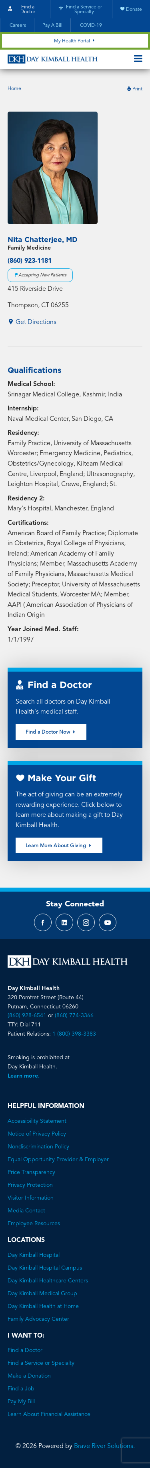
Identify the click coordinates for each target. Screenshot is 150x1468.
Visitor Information (31, 1198)
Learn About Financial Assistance (49, 1414)
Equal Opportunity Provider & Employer (58, 1159)
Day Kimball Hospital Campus (45, 1268)
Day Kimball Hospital (34, 1255)
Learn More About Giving (59, 845)
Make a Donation (29, 1376)
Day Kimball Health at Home (43, 1306)
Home (14, 88)
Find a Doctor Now (51, 732)
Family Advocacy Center (38, 1319)
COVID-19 (90, 25)
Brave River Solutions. (104, 1446)
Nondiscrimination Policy (38, 1147)
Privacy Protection (30, 1185)
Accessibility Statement (37, 1121)
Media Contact (26, 1211)
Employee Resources (34, 1223)
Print (134, 89)
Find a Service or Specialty (41, 1363)
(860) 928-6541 (27, 1015)
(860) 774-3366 (74, 1015)
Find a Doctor (25, 1350)
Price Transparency (31, 1172)
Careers (17, 25)
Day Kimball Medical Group (42, 1293)
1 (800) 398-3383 (74, 1034)
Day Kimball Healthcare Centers (48, 1281)
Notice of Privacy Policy (37, 1134)
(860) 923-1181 (30, 261)
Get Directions (32, 322)
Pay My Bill (21, 1401)
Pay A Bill (52, 25)
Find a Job (21, 1389)
